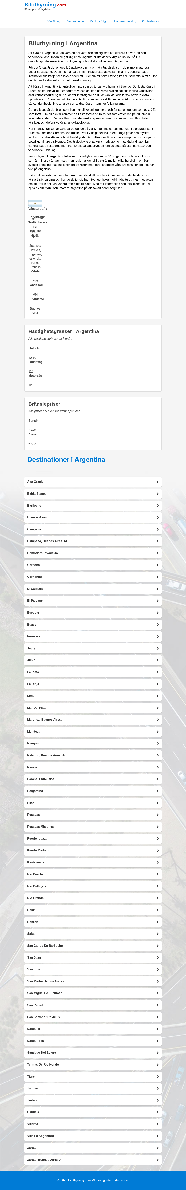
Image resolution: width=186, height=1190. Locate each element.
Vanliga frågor (99, 21)
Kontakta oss (150, 21)
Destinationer (75, 21)
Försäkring (54, 21)
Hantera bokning (125, 21)
